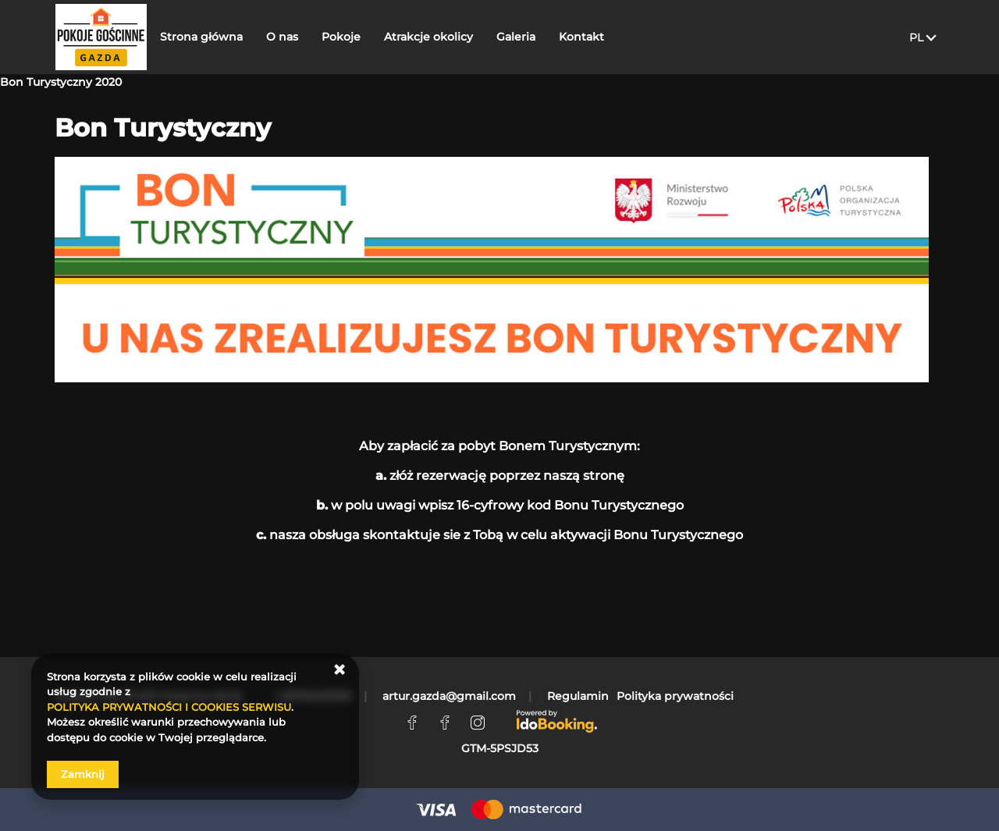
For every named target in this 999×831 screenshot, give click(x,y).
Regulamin (578, 696)
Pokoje (362, 37)
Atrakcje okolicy (449, 37)
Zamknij (83, 774)
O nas (303, 37)
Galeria (536, 37)
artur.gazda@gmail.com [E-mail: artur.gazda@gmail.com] (449, 696)
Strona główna (222, 37)
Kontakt (602, 37)
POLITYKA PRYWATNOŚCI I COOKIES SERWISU (169, 707)
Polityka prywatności (675, 696)
